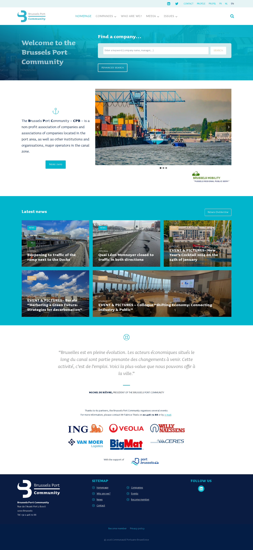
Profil (212, 3)
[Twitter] (176, 3)
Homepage (83, 16)
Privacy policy (137, 528)
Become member (140, 499)
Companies (137, 487)
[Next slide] (228, 127)
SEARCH (218, 50)
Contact (188, 3)
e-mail (167, 414)
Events (134, 493)
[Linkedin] (168, 3)
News (100, 499)
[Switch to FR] (220, 3)
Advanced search (112, 67)
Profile (201, 3)
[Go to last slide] (98, 127)
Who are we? (131, 16)
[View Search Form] (232, 16)
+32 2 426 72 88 (28, 514)
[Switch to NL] (226, 3)
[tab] (160, 168)
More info (55, 164)
